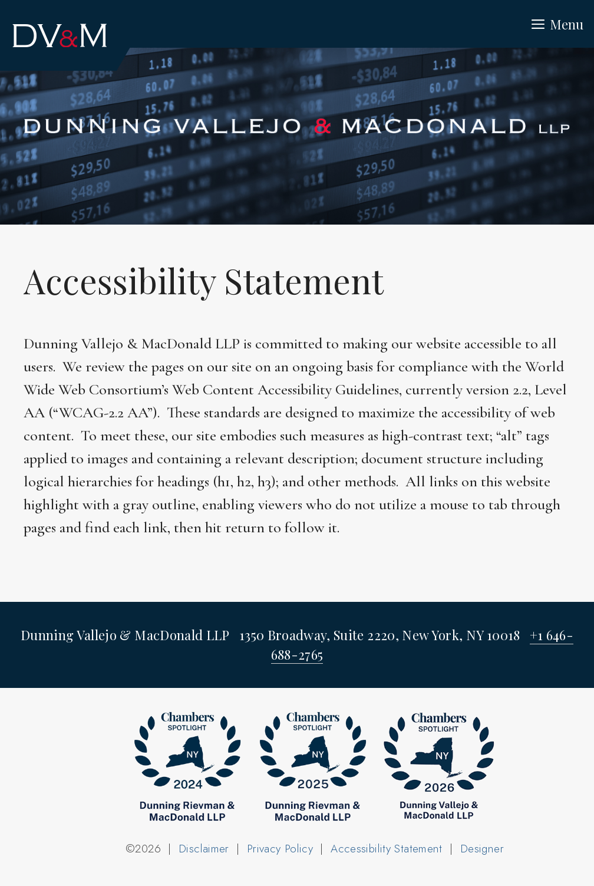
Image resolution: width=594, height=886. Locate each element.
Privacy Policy (280, 849)
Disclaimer (204, 849)
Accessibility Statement (387, 849)
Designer (482, 849)
